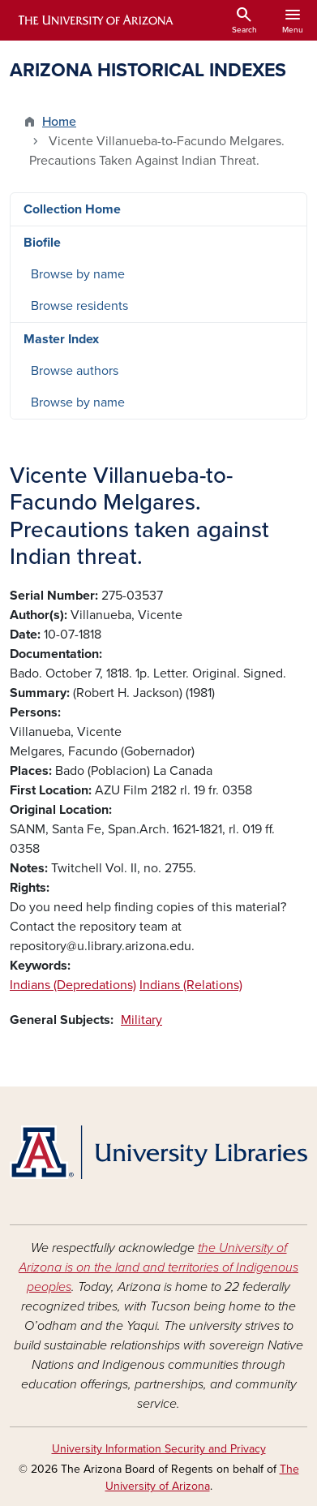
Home (59, 122)
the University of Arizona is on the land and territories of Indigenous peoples (158, 1267)
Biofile (42, 243)
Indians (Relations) (190, 985)
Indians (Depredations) (73, 985)
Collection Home (72, 209)
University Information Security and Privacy (159, 1449)
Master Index (61, 339)
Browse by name (78, 274)
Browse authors (74, 371)
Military (141, 1020)
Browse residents (79, 306)
